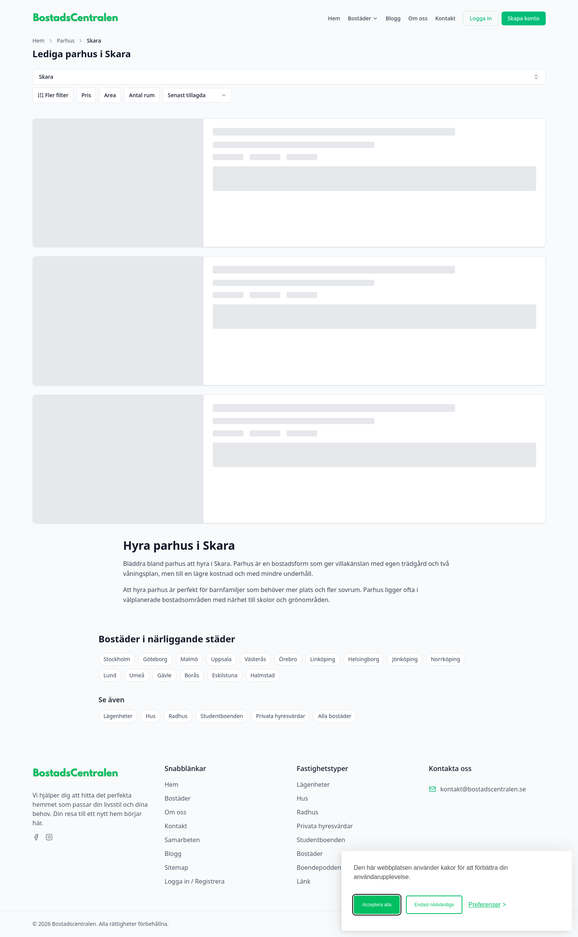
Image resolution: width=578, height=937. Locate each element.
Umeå (136, 675)
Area (110, 95)
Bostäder (363, 18)
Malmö (189, 659)
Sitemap (177, 867)
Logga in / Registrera (195, 881)
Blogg (393, 18)
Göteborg (155, 659)
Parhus (66, 40)
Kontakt (445, 18)
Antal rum (142, 95)
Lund (110, 675)
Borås (192, 675)
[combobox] (197, 95)
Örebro (288, 659)
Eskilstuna (224, 675)
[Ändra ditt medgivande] (487, 904)
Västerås (255, 659)
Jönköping (404, 659)
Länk (304, 881)
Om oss (417, 18)
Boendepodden (319, 867)
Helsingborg (363, 659)
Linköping (322, 659)
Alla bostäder (334, 716)
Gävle (164, 675)
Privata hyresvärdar (280, 716)
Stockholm (117, 659)
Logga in (481, 18)
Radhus (178, 716)
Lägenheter (118, 716)
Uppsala (221, 659)
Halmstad (262, 675)
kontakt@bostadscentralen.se (483, 789)
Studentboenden (221, 716)
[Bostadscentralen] (536, 905)
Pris (86, 95)
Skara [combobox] (289, 76)
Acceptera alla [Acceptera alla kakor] (376, 904)
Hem (334, 18)
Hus (151, 716)
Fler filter (53, 95)
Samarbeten (182, 840)
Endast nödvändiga (434, 904)
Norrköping (445, 659)
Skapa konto (524, 18)
